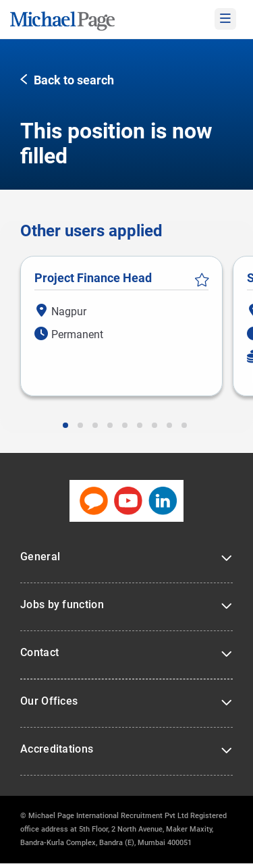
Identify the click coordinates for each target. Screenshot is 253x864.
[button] (67, 80)
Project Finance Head (93, 278)
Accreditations (56, 748)
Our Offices (49, 701)
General (40, 556)
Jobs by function (62, 604)
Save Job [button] (201, 280)
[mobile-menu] (225, 19)
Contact (39, 652)
